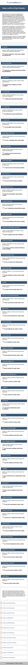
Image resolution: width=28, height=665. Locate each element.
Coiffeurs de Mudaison (8, 652)
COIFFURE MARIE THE (8, 361)
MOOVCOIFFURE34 (7, 160)
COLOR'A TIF (5, 77)
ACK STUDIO (5, 576)
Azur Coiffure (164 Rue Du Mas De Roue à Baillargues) (13, 27)
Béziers (3, 39)
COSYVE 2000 (6, 523)
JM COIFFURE (5, 120)
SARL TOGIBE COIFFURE (8, 441)
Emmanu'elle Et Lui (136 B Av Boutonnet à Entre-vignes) (12, 30)
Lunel (10, 39)
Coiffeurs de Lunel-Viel (8, 627)
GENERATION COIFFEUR (8, 550)
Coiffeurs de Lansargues (8, 657)
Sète (7, 39)
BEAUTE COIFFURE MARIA (9, 428)
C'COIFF (4, 282)
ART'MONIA (5, 400)
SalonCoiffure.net (5, 14)
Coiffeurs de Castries (7, 647)
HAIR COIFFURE (6, 455)
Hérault (22, 16)
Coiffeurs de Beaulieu (7, 617)
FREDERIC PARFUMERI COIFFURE (11, 227)
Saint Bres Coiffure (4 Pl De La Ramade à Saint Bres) (13, 24)
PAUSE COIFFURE (6, 268)
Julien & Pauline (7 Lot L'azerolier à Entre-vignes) (12, 31)
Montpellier (22, 38)
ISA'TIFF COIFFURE (7, 536)
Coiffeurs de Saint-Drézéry (9, 642)
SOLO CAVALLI (6, 173)
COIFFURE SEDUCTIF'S (8, 255)
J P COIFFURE (5, 106)
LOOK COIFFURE (6, 335)
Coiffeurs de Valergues (8, 632)
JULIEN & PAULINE (7, 201)
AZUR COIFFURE (6, 146)
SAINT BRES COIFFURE (8, 133)
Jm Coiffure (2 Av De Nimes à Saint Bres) (16, 23)
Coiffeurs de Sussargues (8, 608)
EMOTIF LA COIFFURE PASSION (10, 295)
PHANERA (4, 468)
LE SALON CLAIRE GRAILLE (9, 374)
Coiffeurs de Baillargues (8, 622)
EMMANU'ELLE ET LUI (7, 187)
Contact (20, 663)
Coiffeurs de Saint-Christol (9, 637)
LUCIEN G (4, 387)
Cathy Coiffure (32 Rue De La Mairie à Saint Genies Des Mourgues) (13, 20)
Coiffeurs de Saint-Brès (8, 612)
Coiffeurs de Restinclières (9, 603)
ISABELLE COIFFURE (7, 348)
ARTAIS (4, 415)
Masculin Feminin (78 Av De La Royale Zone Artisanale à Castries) (14, 34)
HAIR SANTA (5, 483)
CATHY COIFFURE (6, 63)
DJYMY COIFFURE (6, 214)
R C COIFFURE (6, 91)
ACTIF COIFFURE (6, 321)
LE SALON (4, 47)
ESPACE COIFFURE (7, 510)
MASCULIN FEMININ (7, 240)
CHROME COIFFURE (7, 497)
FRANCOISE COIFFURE (8, 563)
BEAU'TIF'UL (5, 308)
